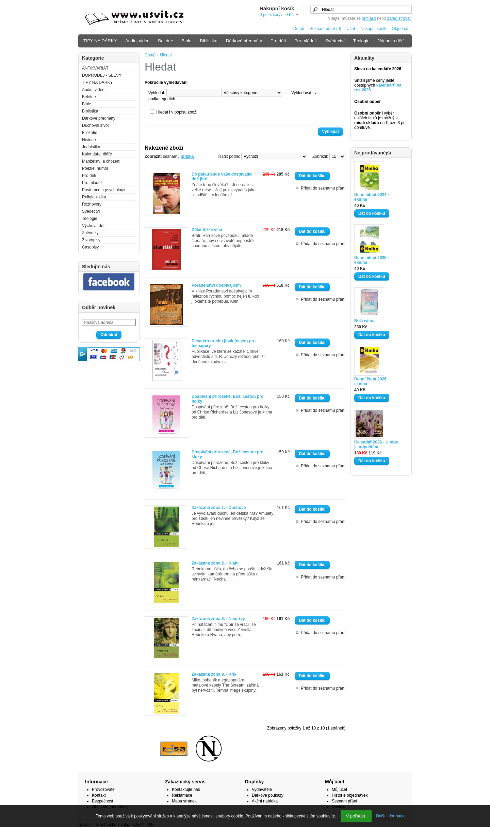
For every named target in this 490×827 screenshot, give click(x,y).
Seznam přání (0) (325, 28)
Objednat (400, 28)
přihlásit (369, 18)
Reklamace (182, 795)
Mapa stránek (184, 801)
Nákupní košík (373, 28)
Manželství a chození (101, 161)
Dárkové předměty (244, 40)
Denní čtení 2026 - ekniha (371, 381)
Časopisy (90, 247)
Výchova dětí (391, 40)
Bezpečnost (102, 801)
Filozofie (89, 132)
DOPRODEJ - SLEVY (101, 75)
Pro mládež (305, 40)
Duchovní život (95, 125)
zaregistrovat (399, 18)
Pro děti (278, 40)
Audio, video (137, 40)
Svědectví (335, 40)
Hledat (166, 54)
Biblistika (208, 40)
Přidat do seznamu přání (323, 188)
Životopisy (91, 240)
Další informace (390, 816)
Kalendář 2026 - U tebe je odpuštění (376, 444)
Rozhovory (91, 204)
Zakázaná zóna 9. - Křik (214, 674)
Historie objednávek (350, 795)
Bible (187, 40)
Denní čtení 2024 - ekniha (371, 197)
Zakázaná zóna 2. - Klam (215, 563)
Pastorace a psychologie (104, 189)
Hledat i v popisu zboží (176, 112)
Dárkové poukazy (267, 795)
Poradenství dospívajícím (216, 285)
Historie (89, 139)
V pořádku (356, 815)
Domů (298, 28)
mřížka (187, 156)
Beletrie (165, 40)
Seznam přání (344, 801)
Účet (351, 28)
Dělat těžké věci (207, 229)
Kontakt (99, 795)
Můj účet (339, 789)
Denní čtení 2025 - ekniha (371, 260)
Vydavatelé (262, 789)
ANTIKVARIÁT (95, 68)
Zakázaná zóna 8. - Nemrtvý (218, 618)
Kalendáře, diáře (97, 154)
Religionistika (94, 197)
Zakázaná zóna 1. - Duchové (219, 507)
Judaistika (91, 147)
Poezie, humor (95, 168)
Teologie (361, 40)
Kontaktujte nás (186, 789)
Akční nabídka (265, 801)
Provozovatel (103, 789)
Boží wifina (365, 320)
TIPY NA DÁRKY (100, 40)
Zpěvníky (90, 232)
